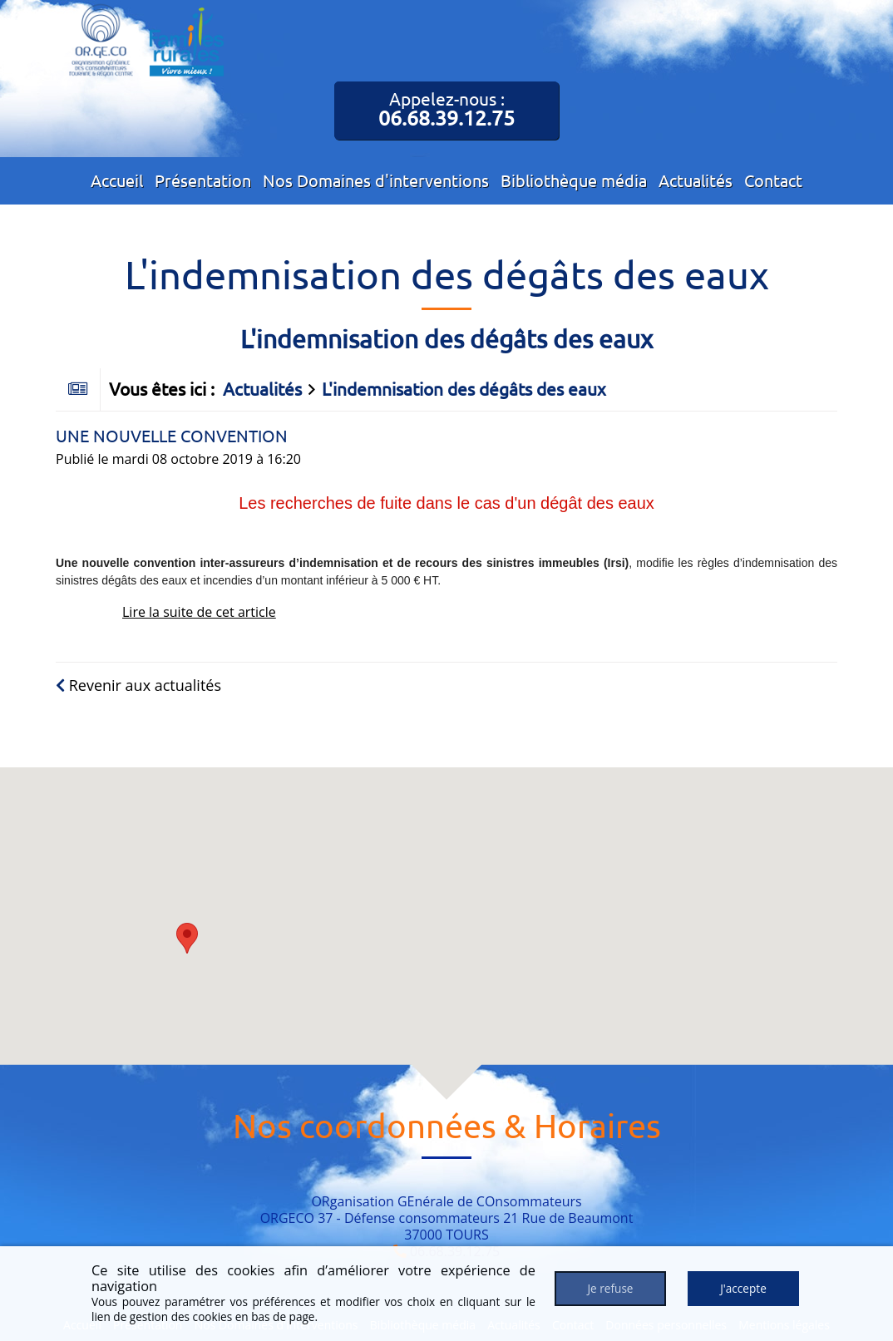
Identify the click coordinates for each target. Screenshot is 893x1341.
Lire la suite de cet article (199, 612)
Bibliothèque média (574, 180)
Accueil (117, 180)
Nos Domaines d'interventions (376, 180)
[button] (187, 938)
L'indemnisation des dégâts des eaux (464, 388)
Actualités (696, 180)
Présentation (203, 180)
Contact (773, 180)
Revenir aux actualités (138, 685)
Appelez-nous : (446, 109)
